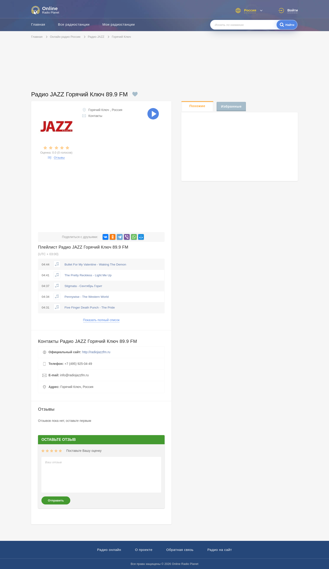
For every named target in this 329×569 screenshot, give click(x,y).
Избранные (231, 106)
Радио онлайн (109, 550)
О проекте (143, 550)
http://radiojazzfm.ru (96, 352)
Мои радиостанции (118, 24)
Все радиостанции (74, 24)
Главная (38, 24)
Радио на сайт (219, 550)
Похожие (197, 106)
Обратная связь (179, 550)
